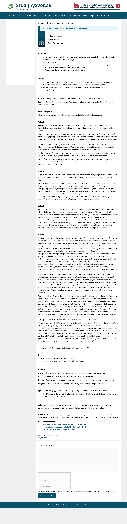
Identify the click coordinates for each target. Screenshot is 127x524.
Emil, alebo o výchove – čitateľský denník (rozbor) (64, 427)
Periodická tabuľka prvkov (79, 15)
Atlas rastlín (47, 15)
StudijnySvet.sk (34, 5)
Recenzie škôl (81, 505)
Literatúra (55, 435)
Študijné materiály (69, 505)
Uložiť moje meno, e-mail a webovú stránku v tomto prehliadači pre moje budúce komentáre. (77, 491)
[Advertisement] (21, 52)
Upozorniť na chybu (98, 15)
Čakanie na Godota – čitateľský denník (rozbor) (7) (64, 424)
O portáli (111, 15)
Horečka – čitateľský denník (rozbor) (59, 429)
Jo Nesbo (44, 438)
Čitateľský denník (46, 435)
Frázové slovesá (60, 15)
